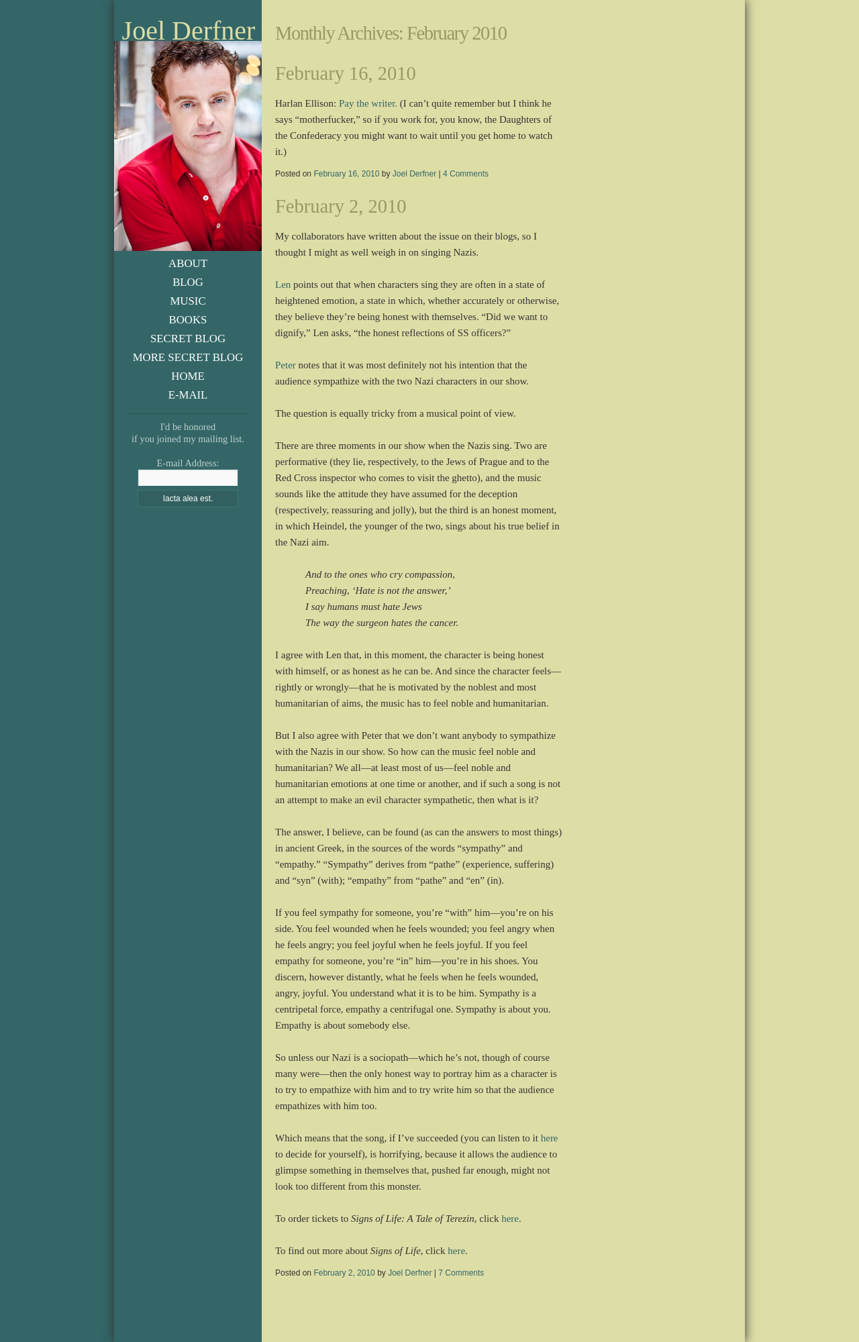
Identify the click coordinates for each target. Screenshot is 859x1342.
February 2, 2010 (341, 206)
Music (187, 301)
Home (187, 376)
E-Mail (188, 395)
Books (188, 319)
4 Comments (466, 173)
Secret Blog (187, 338)
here (549, 1138)
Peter (285, 365)
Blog (187, 282)
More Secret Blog (188, 357)
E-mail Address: (187, 463)
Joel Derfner (189, 31)
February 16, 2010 (345, 73)
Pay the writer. (368, 103)
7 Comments (461, 1273)
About (187, 263)
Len (283, 284)
